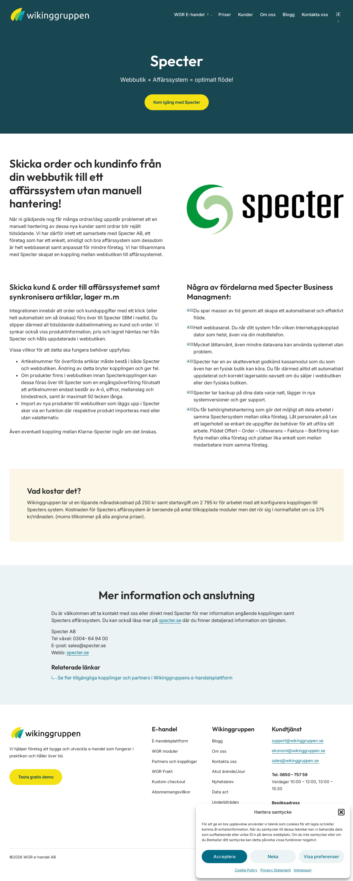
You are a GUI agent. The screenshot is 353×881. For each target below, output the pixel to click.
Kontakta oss (315, 14)
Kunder (245, 14)
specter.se (170, 620)
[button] (341, 812)
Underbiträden (225, 802)
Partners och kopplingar (174, 761)
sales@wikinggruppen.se (295, 760)
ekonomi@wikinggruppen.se (298, 750)
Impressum (302, 870)
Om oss (268, 14)
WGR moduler (165, 751)
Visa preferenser (321, 856)
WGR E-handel (192, 14)
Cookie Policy (246, 870)
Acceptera (224, 856)
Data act (220, 791)
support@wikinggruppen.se (297, 740)
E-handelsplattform (170, 740)
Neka (273, 856)
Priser (224, 14)
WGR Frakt (162, 771)
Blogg (289, 14)
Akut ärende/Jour (228, 771)
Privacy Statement (275, 870)
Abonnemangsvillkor (171, 791)
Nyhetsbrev (223, 781)
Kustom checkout (168, 781)
